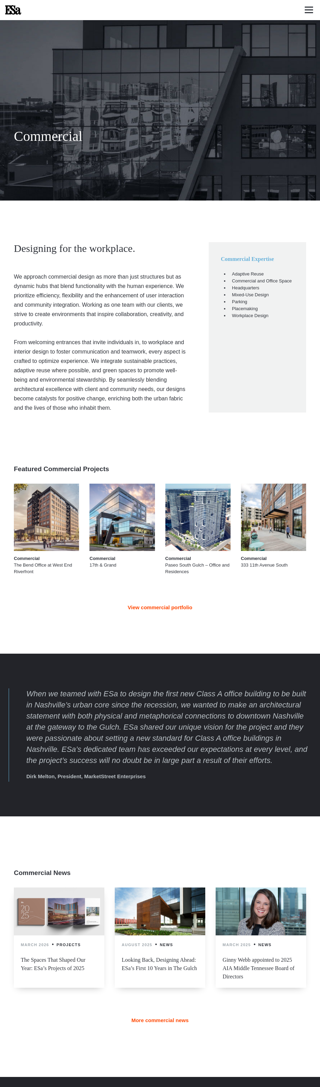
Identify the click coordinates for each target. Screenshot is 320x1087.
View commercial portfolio (160, 607)
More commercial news (160, 1020)
